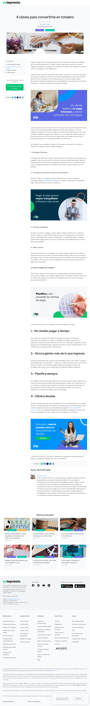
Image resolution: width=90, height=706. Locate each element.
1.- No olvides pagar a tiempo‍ (13, 64)
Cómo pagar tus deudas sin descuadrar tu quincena (70, 562)
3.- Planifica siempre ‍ (11, 70)
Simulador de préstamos (7, 653)
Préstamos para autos (9, 644)
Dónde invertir (24, 630)
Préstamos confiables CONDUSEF (43, 631)
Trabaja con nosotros (61, 641)
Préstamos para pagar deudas (14, 87)
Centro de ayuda (25, 642)
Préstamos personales (9, 624)
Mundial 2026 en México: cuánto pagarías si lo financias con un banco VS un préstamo (15, 536)
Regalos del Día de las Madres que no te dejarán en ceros (16, 562)
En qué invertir (24, 627)
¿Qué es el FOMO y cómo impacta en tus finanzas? (72, 535)
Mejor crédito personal (44, 641)
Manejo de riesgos (25, 639)
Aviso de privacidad (77, 621)
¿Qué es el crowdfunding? (41, 622)
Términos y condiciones (79, 624)
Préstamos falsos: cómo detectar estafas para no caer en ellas (44, 535)
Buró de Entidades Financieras (77, 635)
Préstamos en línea (8, 621)
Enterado (78, 698)
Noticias (57, 621)
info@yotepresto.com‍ (14, 599)
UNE (73, 630)
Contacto (57, 644)
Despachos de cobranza (79, 639)
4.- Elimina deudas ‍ (10, 72)
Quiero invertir (24, 621)
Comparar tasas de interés (43, 650)
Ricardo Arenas (45, 24)
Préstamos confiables (9, 627)
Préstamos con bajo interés (8, 631)
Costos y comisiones (78, 627)
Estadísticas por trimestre (59, 628)
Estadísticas (58, 624)
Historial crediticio (42, 638)
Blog (38, 660)
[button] (85, 2)
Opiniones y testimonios (62, 638)
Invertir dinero (24, 624)
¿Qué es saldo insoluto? (44, 626)
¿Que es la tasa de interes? (43, 645)
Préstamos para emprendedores (8, 640)
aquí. (67, 699)
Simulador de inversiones (24, 635)
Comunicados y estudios (59, 634)
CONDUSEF (75, 642)
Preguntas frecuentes (9, 657)
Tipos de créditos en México (43, 656)
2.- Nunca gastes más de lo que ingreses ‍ (13, 67)
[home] (12, 2)
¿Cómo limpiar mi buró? (44, 635)
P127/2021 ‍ (54, 670)
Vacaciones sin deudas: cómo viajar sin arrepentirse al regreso (44, 562)
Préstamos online (8, 636)
